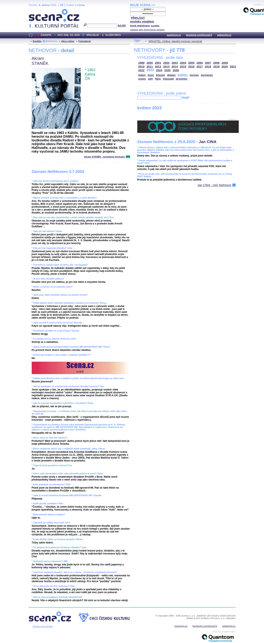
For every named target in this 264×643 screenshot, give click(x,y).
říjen (158, 78)
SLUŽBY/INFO (113, 35)
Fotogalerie (84, 41)
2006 (199, 62)
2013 (166, 66)
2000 (150, 62)
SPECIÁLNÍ (92, 35)
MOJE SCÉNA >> (142, 5)
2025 (167, 70)
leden (142, 75)
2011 (150, 66)
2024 (159, 70)
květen (183, 75)
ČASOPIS (46, 35)
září (150, 78)
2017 (199, 66)
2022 (141, 70)
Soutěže (37, 41)
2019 (216, 66)
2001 (158, 62)
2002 (166, 62)
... (128, 156)
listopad (168, 78)
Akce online (67, 41)
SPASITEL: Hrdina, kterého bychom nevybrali (175, 41)
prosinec (182, 78)
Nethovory (51, 41)
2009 (225, 62)
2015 (183, 66)
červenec (207, 75)
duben (171, 75)
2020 (225, 66)
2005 (191, 62)
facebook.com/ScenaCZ (199, 35)
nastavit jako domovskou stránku (147, 29)
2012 (158, 66)
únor (151, 75)
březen (160, 75)
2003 (175, 62)
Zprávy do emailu (43, 626)
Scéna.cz (36, 10)
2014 (175, 66)
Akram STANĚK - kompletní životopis (104, 156)
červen (194, 75)
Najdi (185, 97)
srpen (142, 78)
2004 (183, 62)
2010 (141, 66)
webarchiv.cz (224, 35)
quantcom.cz (174, 35)
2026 (176, 70)
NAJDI (121, 25)
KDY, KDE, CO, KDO (69, 35)
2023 (150, 70)
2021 (233, 66)
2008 (216, 62)
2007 (208, 62)
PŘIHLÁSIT (138, 17)
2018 (208, 66)
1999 (141, 62)
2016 (191, 66)
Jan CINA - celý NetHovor (214, 185)
